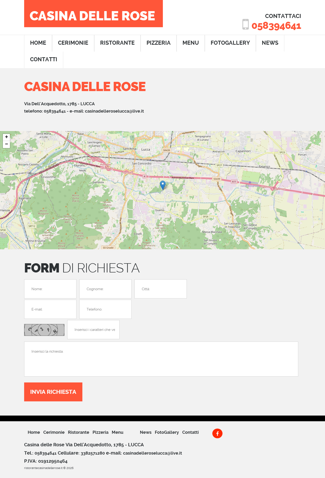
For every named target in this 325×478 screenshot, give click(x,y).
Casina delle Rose (92, 16)
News (270, 43)
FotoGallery (230, 43)
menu (191, 43)
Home (34, 432)
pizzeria (159, 43)
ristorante (117, 43)
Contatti (190, 432)
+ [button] (6, 137)
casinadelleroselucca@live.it (114, 111)
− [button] (6, 144)
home (38, 43)
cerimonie (73, 43)
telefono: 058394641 (45, 111)
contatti (43, 59)
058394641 (275, 25)
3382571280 (93, 453)
